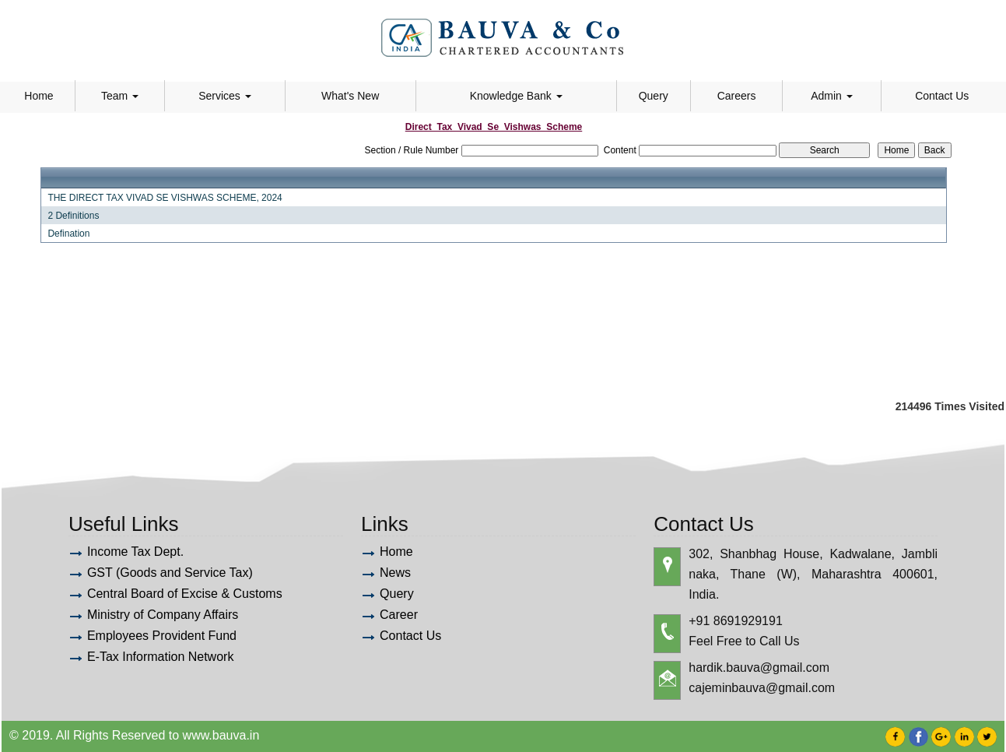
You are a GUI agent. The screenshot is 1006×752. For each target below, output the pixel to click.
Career (399, 614)
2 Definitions (73, 215)
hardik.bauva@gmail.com (759, 667)
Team (119, 96)
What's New (350, 96)
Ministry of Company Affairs (162, 614)
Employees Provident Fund (162, 635)
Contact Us (942, 96)
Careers (736, 96)
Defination (68, 233)
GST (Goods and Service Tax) (170, 572)
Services (224, 96)
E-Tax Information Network (160, 656)
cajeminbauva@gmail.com (762, 687)
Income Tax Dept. (135, 551)
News (395, 572)
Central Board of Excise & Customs (184, 593)
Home (38, 96)
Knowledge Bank (516, 96)
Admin (832, 96)
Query (653, 96)
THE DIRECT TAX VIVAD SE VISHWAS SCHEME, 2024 (164, 197)
